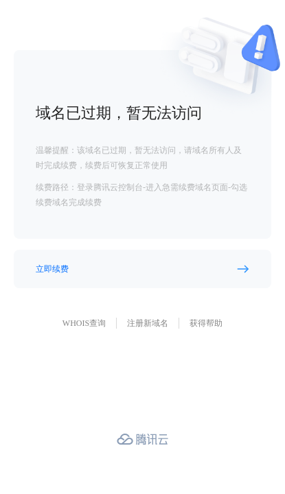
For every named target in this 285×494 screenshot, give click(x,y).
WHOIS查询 (84, 323)
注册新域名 (147, 323)
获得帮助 (206, 323)
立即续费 (52, 269)
